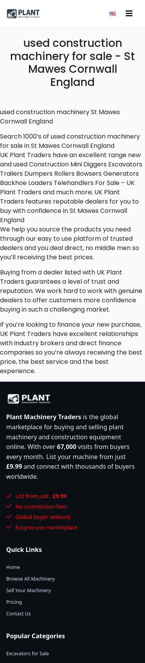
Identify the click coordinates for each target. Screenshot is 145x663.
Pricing (14, 602)
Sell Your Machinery (28, 590)
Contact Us (18, 613)
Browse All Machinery (30, 579)
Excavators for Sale (27, 653)
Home (13, 567)
